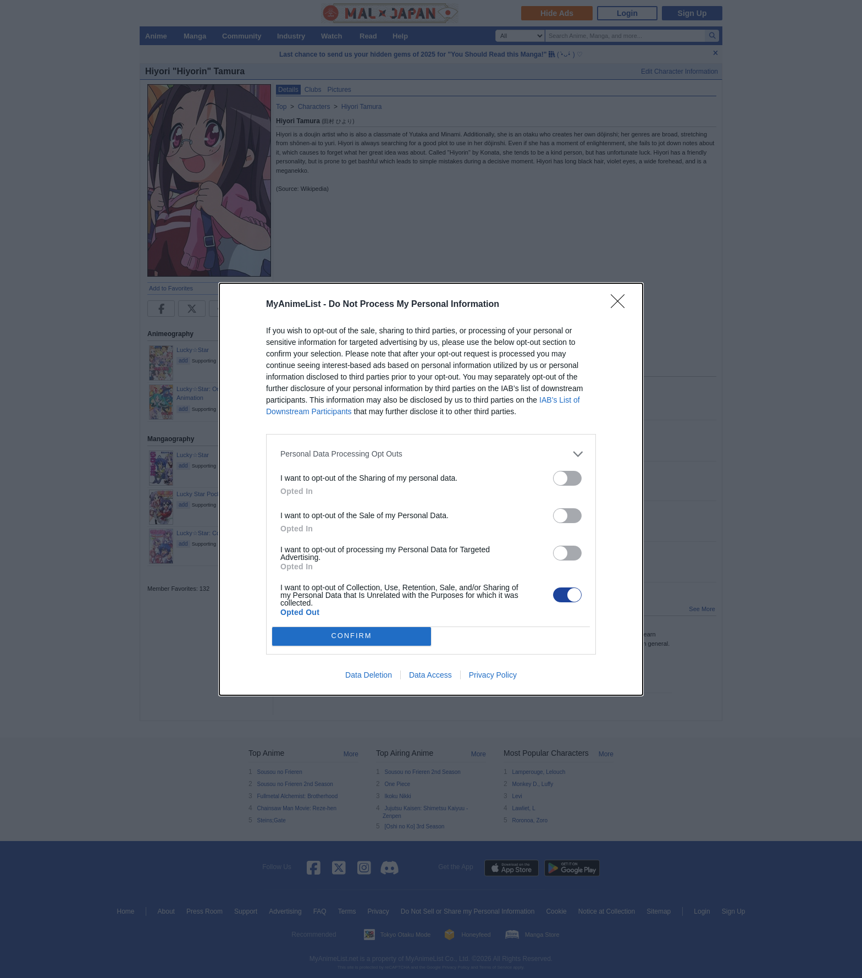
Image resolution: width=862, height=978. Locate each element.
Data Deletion (368, 675)
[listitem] (431, 454)
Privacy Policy (493, 675)
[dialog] (431, 489)
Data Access (430, 675)
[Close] (621, 304)
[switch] (567, 478)
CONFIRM (351, 635)
